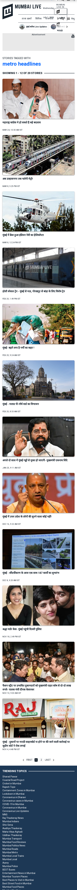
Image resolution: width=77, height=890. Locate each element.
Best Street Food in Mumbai (16, 883)
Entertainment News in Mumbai (18, 873)
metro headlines (21, 64)
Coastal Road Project (13, 780)
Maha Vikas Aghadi (12, 831)
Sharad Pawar (9, 776)
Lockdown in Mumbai (13, 794)
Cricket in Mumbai (11, 783)
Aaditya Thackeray (12, 828)
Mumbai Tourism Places (15, 876)
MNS (4, 814)
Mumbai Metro (10, 852)
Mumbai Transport (12, 838)
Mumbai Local (9, 859)
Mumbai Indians (10, 821)
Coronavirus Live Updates (15, 811)
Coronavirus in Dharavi (14, 797)
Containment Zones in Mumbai (18, 790)
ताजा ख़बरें (27, 18)
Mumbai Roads (10, 849)
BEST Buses (8, 869)
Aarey (5, 862)
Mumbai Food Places (13, 887)
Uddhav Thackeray (12, 835)
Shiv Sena (7, 825)
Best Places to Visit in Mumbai (18, 880)
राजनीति (49, 18)
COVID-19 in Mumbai (13, 804)
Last (48, 760)
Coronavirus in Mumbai (14, 807)
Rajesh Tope (8, 787)
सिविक (38, 18)
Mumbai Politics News (13, 845)
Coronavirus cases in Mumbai (17, 800)
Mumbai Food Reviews (14, 842)
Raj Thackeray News (13, 818)
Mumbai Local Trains (13, 856)
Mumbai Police (10, 866)
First (29, 760)
